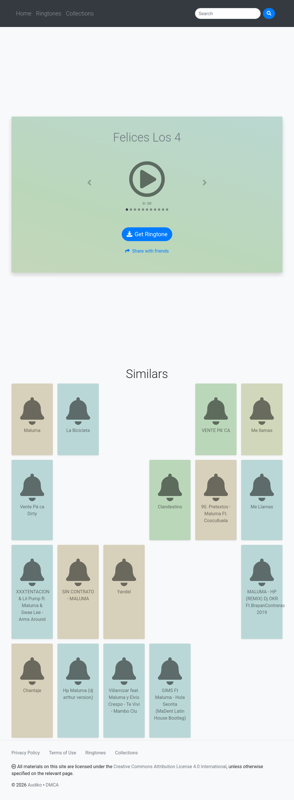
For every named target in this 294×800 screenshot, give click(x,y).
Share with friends (147, 251)
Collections (80, 13)
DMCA (52, 785)
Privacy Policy (25, 753)
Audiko (35, 785)
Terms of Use (62, 753)
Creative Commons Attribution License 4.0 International (169, 766)
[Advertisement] (147, 72)
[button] (89, 182)
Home (23, 13)
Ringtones (48, 13)
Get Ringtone (147, 234)
